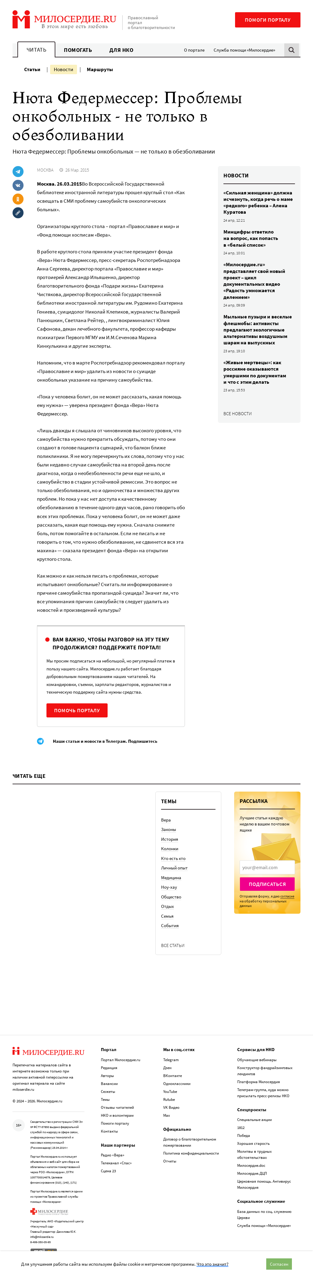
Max (166, 1114)
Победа (243, 1134)
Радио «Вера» (112, 1154)
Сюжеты (108, 1090)
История (169, 839)
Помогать (78, 49)
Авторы (107, 1074)
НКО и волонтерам (117, 1114)
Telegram (171, 1058)
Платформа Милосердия (258, 1080)
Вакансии (109, 1082)
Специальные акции (254, 1118)
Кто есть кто (173, 858)
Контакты (109, 1130)
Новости (63, 69)
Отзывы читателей (117, 1106)
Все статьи (173, 945)
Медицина (171, 877)
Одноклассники (176, 1082)
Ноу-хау (169, 887)
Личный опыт (174, 868)
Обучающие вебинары (257, 1058)
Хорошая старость (253, 1142)
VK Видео (171, 1106)
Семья (167, 916)
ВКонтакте (172, 1074)
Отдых (167, 906)
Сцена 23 (108, 1170)
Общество (171, 897)
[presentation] (267, 867)
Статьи (32, 69)
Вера (166, 820)
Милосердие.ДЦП (252, 1172)
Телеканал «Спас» (116, 1162)
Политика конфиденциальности (191, 1152)
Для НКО (121, 49)
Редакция (109, 1066)
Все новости (237, 413)
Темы (105, 1098)
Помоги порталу (268, 19)
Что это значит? (212, 1264)
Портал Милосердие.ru (120, 1058)
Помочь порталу (77, 710)
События (170, 925)
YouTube (170, 1090)
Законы (168, 829)
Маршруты (100, 69)
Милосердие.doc (251, 1164)
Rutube (169, 1098)
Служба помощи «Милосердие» (244, 50)
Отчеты (169, 1160)
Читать (36, 49)
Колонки (169, 848)
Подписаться (267, 884)
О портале (194, 50)
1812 (241, 1126)
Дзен (167, 1066)
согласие (287, 896)
